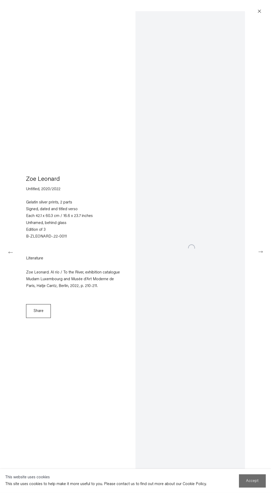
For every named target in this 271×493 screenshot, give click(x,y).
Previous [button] (10, 251)
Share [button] (39, 311)
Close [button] (259, 11)
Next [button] (260, 251)
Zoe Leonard (43, 180)
